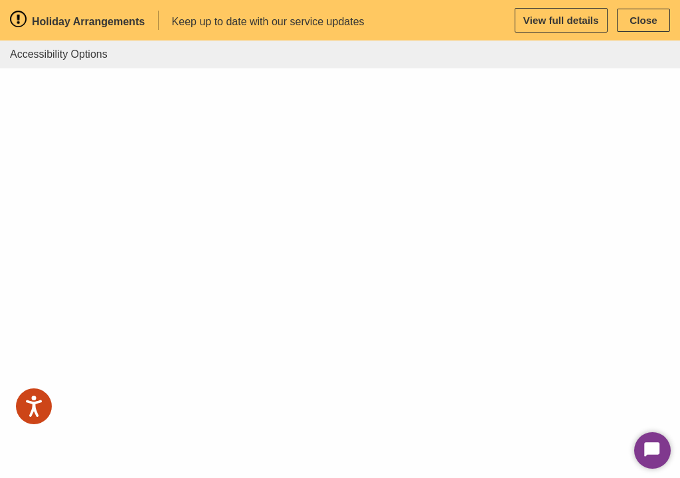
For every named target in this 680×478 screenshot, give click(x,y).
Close (643, 20)
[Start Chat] (652, 450)
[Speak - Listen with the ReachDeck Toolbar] (34, 406)
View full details (561, 20)
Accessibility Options (59, 54)
